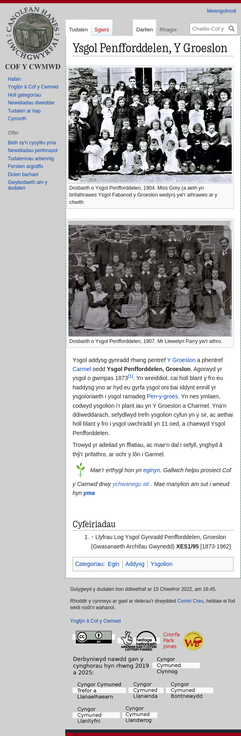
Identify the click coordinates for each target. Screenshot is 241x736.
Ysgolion (161, 564)
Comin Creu (190, 601)
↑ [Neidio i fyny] (92, 537)
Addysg (135, 564)
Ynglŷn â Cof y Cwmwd (95, 621)
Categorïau (89, 564)
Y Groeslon (181, 360)
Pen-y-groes (162, 396)
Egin (113, 564)
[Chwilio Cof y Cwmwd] (214, 29)
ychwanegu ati (131, 484)
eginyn (151, 470)
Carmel (82, 369)
